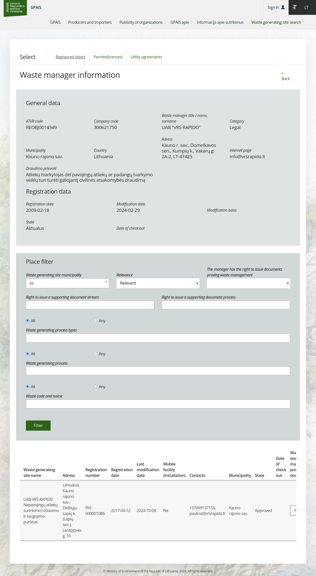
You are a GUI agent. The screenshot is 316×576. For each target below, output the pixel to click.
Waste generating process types (51, 330)
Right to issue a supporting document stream (62, 297)
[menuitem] (55, 22)
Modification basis (222, 210)
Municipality (36, 150)
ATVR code (34, 121)
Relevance (125, 275)
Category (237, 121)
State (30, 222)
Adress (167, 139)
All (30, 320)
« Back (286, 75)
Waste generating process (46, 363)
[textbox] (28, 305)
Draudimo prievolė (41, 168)
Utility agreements (146, 57)
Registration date (40, 204)
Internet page (240, 150)
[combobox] (67, 283)
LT (306, 7)
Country (100, 150)
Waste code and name (44, 396)
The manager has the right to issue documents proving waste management (244, 272)
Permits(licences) (108, 57)
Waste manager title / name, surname (185, 118)
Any (99, 320)
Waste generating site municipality (53, 275)
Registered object (70, 57)
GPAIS (36, 7)
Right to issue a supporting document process (199, 297)
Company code (106, 121)
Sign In (276, 7)
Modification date (131, 204)
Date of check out (131, 228)
